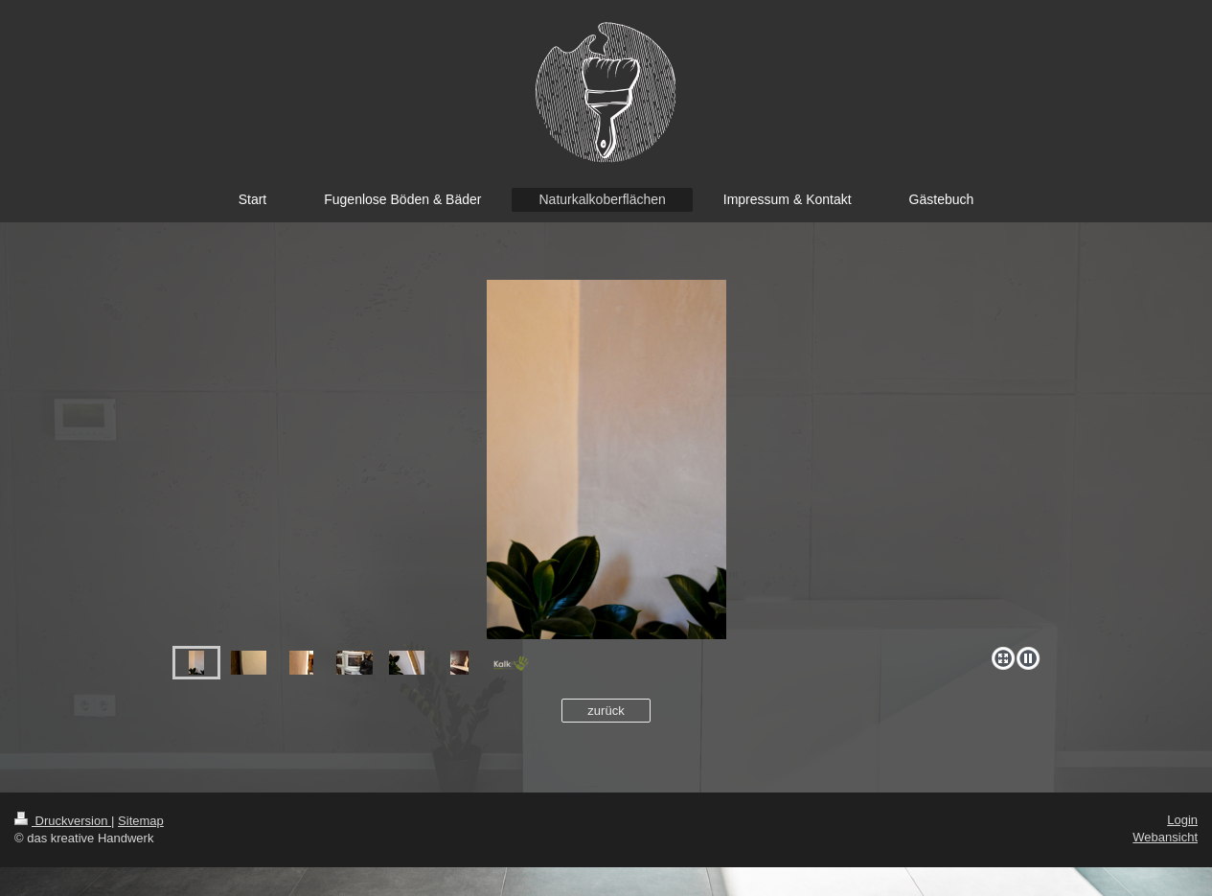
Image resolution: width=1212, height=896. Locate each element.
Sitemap (141, 821)
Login (1182, 820)
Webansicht (1165, 837)
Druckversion (62, 821)
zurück (605, 710)
